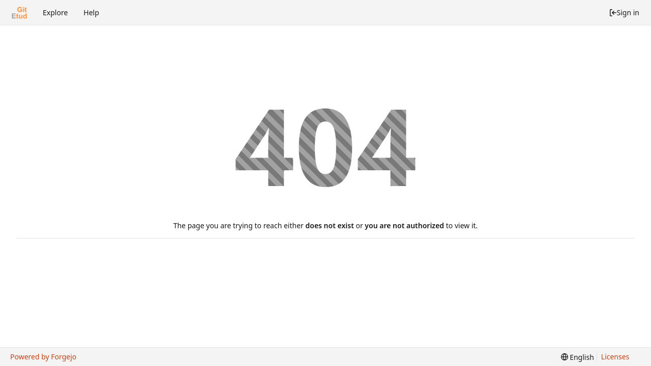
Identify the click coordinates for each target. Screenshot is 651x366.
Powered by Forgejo (43, 356)
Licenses (615, 356)
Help (91, 12)
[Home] (19, 13)
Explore (55, 12)
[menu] (577, 357)
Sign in (624, 12)
